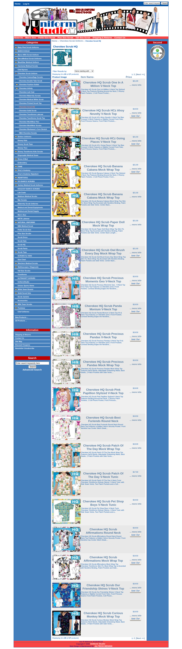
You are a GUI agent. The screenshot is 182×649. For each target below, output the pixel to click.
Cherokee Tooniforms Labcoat (29, 114)
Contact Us (119, 37)
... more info (135, 85)
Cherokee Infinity (24, 88)
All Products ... (21, 321)
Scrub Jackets (22, 297)
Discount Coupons (22, 345)
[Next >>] (140, 74)
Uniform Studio (97, 644)
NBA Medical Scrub (24, 226)
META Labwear (22, 218)
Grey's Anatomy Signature (27, 174)
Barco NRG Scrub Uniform (27, 55)
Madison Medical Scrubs (26, 196)
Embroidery (21, 163)
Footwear (20, 308)
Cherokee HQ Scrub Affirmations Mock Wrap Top (103, 559)
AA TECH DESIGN (103, 646)
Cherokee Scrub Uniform (71, 41)
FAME (18, 166)
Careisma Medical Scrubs (26, 66)
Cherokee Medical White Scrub (29, 99)
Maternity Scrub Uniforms (26, 203)
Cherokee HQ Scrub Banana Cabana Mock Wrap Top (103, 168)
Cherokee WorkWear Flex (27, 122)
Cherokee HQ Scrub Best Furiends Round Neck (103, 419)
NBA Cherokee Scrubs (26, 133)
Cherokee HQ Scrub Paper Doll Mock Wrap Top (103, 223)
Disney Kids (21, 140)
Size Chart (20, 259)
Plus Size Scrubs (23, 233)
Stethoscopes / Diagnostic (27, 267)
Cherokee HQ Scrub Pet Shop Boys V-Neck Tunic (103, 503)
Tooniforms (21, 274)
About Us (18, 37)
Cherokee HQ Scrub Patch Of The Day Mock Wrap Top (103, 447)
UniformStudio (22, 282)
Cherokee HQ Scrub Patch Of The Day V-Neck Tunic (103, 475)
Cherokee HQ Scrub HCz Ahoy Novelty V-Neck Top (103, 112)
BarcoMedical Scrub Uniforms (28, 58)
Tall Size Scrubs (22, 270)
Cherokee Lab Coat (24, 92)
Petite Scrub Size (23, 230)
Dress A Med (21, 159)
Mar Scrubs (21, 200)
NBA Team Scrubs (23, 304)
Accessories (21, 300)
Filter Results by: (60, 71)
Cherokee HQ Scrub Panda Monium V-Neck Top (103, 307)
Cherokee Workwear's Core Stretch (31, 129)
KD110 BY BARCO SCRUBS (27, 189)
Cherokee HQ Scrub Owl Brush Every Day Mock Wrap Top (103, 251)
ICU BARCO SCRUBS (25, 181)
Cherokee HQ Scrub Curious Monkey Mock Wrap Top (103, 614)
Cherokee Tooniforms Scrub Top (30, 118)
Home (17, 4)
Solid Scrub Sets (23, 293)
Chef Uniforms (22, 311)
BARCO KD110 (22, 51)
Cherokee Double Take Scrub (28, 81)
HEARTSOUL (21, 177)
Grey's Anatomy (22, 170)
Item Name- (87, 77)
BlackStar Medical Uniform (27, 62)
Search (32, 358)
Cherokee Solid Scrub (25, 110)
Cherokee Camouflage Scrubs (29, 77)
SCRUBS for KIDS (23, 256)
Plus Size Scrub (65, 37)
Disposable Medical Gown (26, 155)
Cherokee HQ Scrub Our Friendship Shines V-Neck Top (103, 587)
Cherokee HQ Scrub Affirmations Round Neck (103, 531)
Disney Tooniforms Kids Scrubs (29, 151)
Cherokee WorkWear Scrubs (28, 125)
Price (129, 77)
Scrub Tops (21, 252)
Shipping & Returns (102, 37)
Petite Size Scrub (46, 37)
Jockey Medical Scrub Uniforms (29, 185)
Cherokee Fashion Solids (27, 84)
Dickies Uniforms (23, 136)
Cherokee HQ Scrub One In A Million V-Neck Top (103, 84)
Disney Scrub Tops (24, 144)
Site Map (18, 341)
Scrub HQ (20, 244)
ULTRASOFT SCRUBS (25, 278)
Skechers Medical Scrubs (26, 263)
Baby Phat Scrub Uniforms (27, 47)
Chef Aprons (21, 69)
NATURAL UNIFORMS (25, 222)
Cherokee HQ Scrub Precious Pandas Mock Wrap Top (103, 363)
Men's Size (30, 37)
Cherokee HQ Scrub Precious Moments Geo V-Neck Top (103, 279)
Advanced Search (32, 369)
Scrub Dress (21, 237)
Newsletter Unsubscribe (24, 348)
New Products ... (21, 317)
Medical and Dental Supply (27, 211)
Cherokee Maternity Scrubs (28, 95)
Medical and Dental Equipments (29, 207)
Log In (26, 4)
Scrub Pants (21, 248)
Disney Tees (21, 148)
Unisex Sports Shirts (24, 285)
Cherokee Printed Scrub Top (28, 103)
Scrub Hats (21, 241)
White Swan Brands (24, 289)
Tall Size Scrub (82, 37)
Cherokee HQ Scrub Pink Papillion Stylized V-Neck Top (103, 391)
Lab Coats (20, 192)
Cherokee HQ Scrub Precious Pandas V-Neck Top (103, 335)
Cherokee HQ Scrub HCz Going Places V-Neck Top (103, 140)
